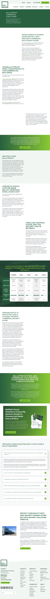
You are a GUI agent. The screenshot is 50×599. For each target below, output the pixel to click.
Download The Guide (11, 425)
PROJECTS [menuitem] (23, 562)
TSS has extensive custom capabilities (10, 79)
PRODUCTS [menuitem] (32, 562)
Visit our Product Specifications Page (10, 102)
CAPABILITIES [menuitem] (33, 578)
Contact (41, 6)
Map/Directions (4, 568)
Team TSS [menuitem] (42, 580)
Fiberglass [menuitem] (31, 567)
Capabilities (28, 6)
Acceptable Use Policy (30, 595)
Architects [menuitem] (22, 564)
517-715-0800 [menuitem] (36, 2)
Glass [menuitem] (30, 566)
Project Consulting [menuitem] (33, 580)
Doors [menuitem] (30, 572)
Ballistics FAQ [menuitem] (43, 570)
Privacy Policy (39, 595)
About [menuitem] (23, 2)
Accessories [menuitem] (32, 574)
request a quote (11, 358)
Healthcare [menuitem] (22, 572)
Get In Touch (3, 571)
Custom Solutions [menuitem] (33, 564)
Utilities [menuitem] (22, 580)
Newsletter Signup (5, 576)
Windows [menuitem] (31, 570)
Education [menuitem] (22, 567)
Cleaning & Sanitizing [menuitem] (44, 572)
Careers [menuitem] (29, 2)
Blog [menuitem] (41, 574)
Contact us (37, 120)
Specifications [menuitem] (43, 564)
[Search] (8, 586)
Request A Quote (25, 139)
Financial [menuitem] (22, 569)
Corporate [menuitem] (22, 566)
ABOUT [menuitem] (42, 578)
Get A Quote (45, 2)
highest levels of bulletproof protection (31, 54)
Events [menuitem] (41, 569)
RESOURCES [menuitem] (43, 562)
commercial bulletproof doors (30, 43)
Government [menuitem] (23, 570)
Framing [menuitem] (31, 569)
